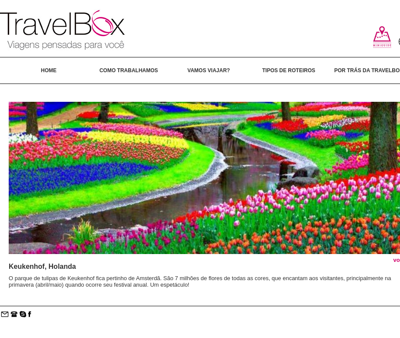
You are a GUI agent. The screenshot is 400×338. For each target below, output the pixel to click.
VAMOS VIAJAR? (208, 70)
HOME (49, 70)
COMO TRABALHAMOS (129, 70)
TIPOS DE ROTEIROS (288, 70)
